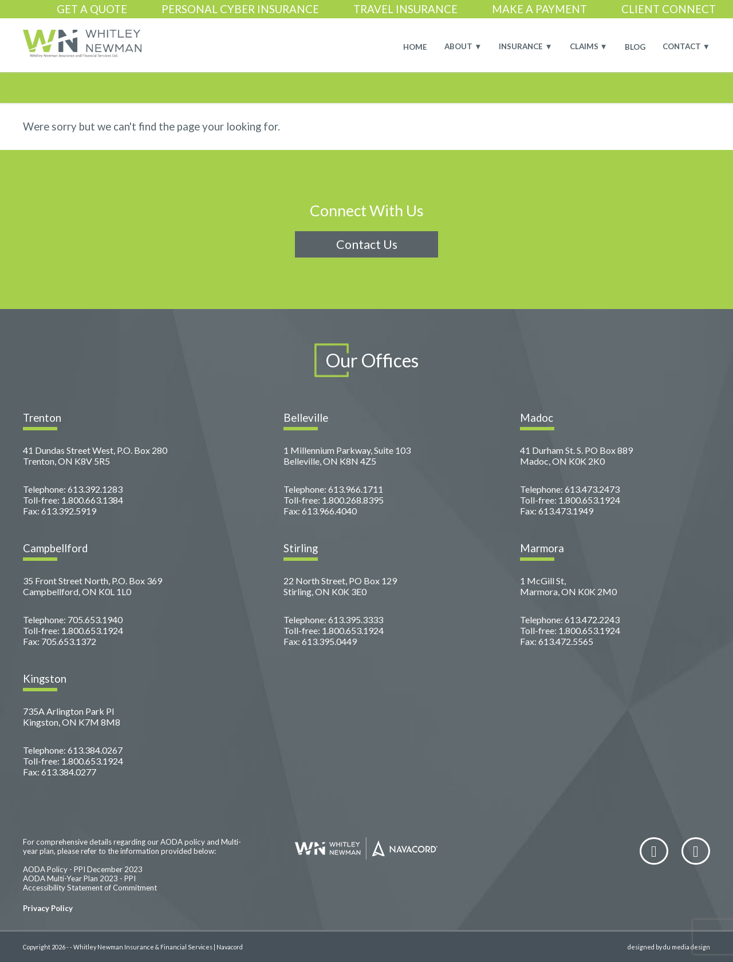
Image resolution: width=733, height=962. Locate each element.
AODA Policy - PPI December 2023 (83, 869)
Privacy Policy (48, 908)
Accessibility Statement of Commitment (90, 887)
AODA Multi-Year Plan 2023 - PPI (79, 878)
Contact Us (366, 244)
